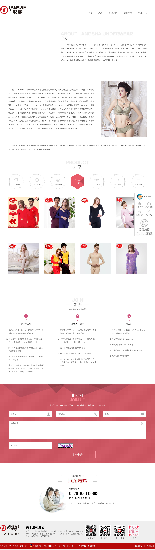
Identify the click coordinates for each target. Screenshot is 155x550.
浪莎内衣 (149, 204)
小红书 (133, 538)
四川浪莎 (149, 212)
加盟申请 (128, 13)
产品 (100, 13)
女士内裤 (96, 185)
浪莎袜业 (139, 204)
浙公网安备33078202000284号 (43, 546)
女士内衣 (16, 185)
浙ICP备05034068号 (67, 546)
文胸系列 (58, 185)
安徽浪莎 (139, 212)
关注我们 (150, 546)
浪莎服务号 (105, 538)
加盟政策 (113, 13)
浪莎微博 (91, 538)
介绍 (90, 13)
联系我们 (139, 546)
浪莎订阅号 (119, 538)
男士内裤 (117, 185)
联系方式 (142, 13)
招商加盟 (147, 197)
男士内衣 (37, 185)
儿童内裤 (138, 185)
